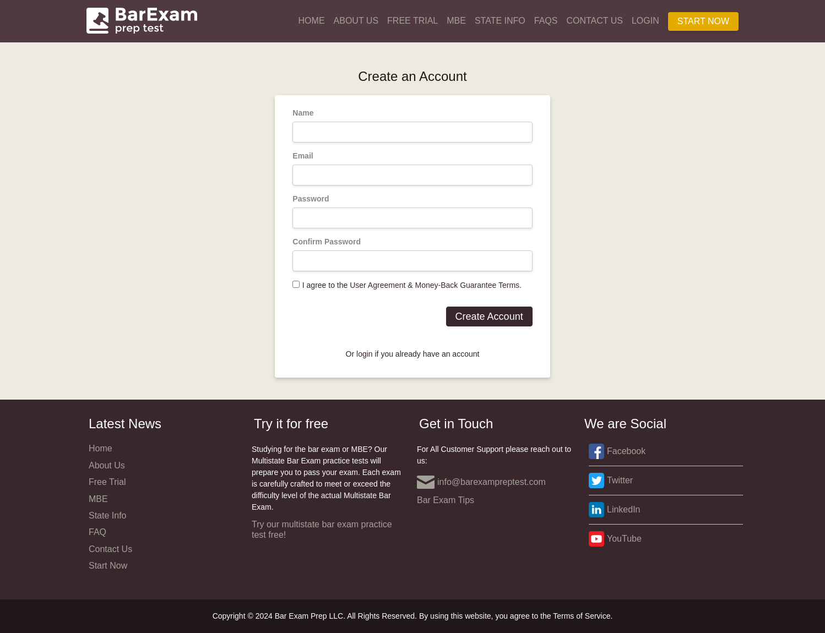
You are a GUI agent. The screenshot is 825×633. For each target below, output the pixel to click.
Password (310, 198)
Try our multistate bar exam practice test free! (322, 529)
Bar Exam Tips (445, 500)
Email (302, 155)
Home (311, 20)
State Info (500, 20)
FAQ (97, 532)
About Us (356, 20)
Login (645, 20)
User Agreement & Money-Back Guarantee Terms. (436, 285)
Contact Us (594, 20)
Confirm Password (326, 241)
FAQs (546, 20)
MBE (456, 20)
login (364, 354)
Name (302, 112)
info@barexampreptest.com (481, 482)
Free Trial (412, 20)
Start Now (703, 21)
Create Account (489, 316)
